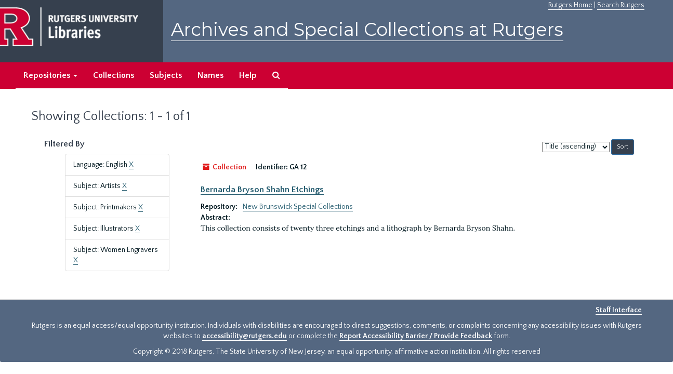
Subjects (166, 75)
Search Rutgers (620, 5)
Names (210, 75)
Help (248, 75)
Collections (113, 75)
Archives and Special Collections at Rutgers (367, 29)
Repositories (50, 75)
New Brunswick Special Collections (298, 207)
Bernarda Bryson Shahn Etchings (262, 189)
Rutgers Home (570, 5)
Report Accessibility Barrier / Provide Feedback (415, 336)
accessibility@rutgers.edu (244, 336)
